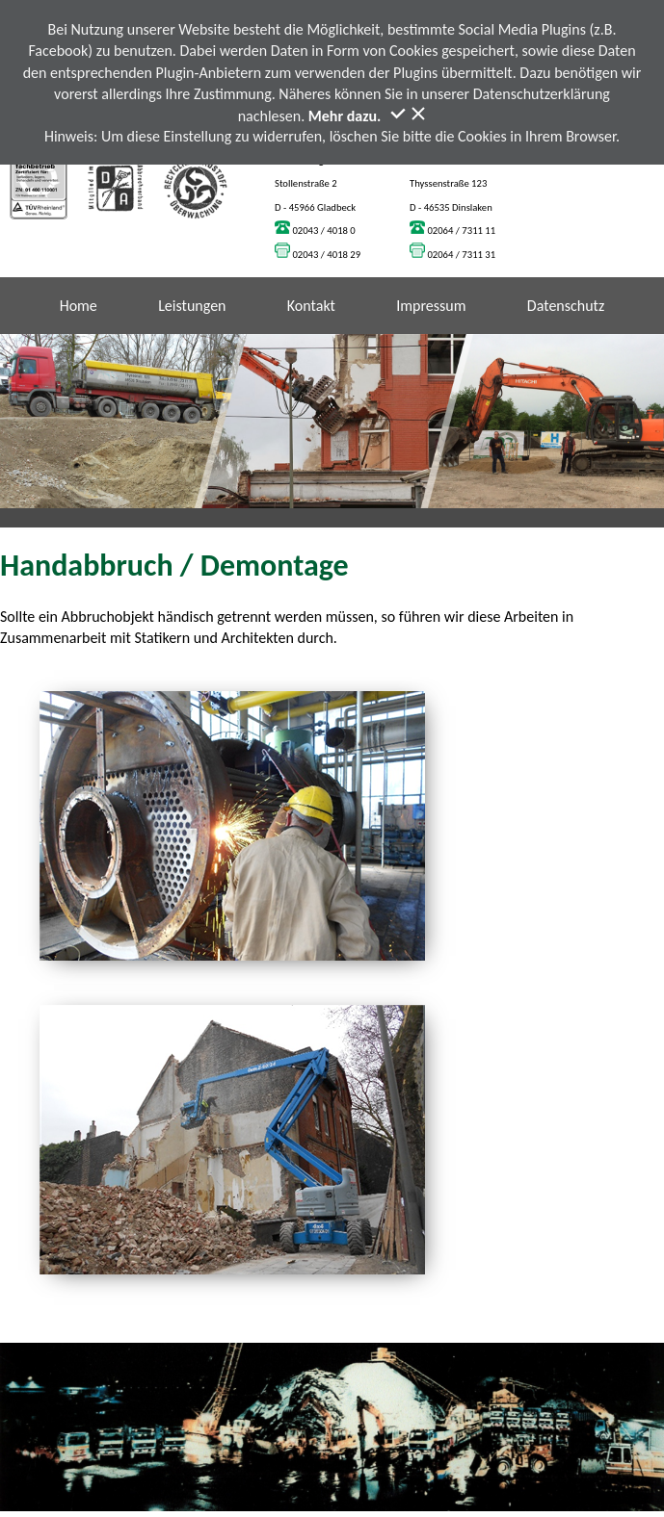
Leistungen (192, 305)
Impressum (430, 305)
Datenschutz (565, 305)
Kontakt (311, 305)
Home (78, 305)
